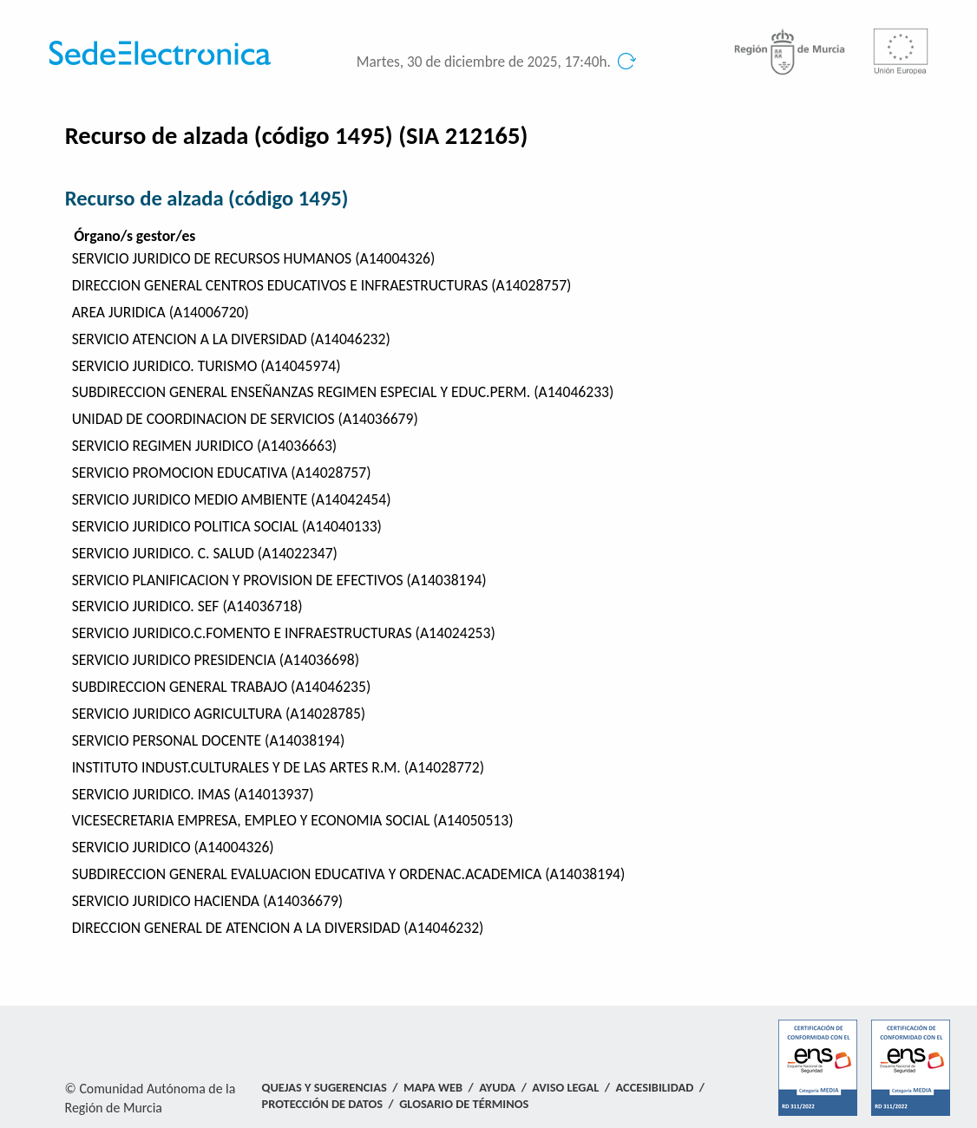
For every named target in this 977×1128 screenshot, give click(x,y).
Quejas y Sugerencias (324, 1087)
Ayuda (497, 1087)
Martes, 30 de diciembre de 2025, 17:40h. (484, 62)
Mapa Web (432, 1087)
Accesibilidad (655, 1087)
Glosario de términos (463, 1104)
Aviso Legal (565, 1087)
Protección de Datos (322, 1104)
